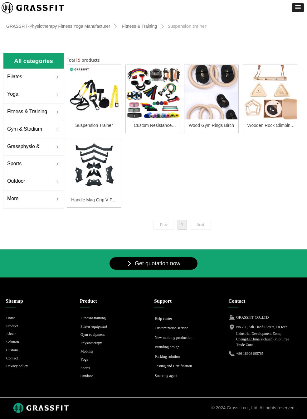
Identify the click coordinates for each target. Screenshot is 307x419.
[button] (298, 7)
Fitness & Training (139, 26)
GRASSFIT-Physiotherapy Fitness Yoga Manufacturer (58, 26)
